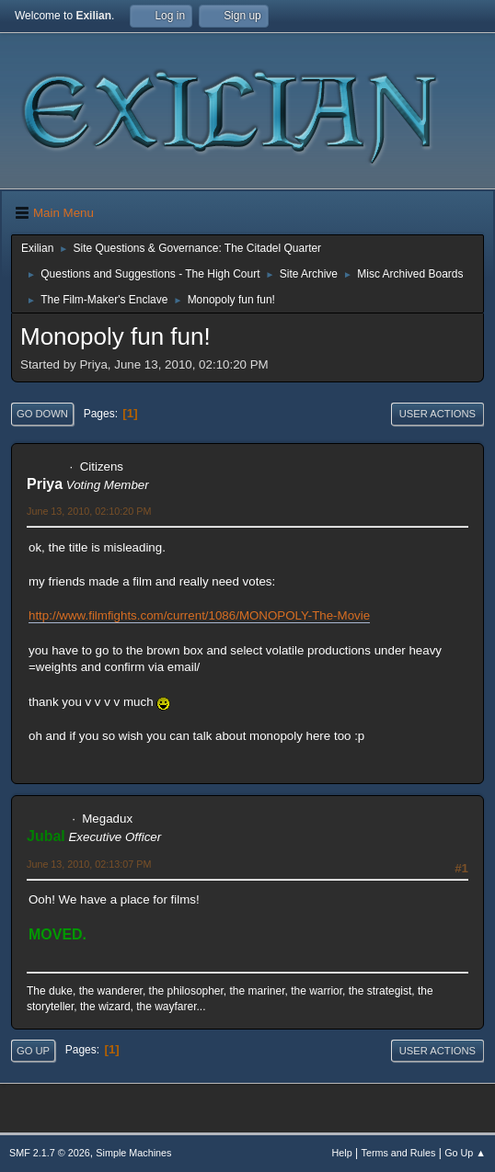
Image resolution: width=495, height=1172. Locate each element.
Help (342, 1152)
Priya (45, 484)
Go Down (42, 413)
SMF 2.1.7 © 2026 (49, 1152)
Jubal (46, 836)
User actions (437, 413)
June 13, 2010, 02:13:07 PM (89, 864)
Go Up (33, 1050)
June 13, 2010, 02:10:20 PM (89, 511)
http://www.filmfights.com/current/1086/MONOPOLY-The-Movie (199, 615)
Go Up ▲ (465, 1152)
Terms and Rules (399, 1152)
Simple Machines (133, 1152)
